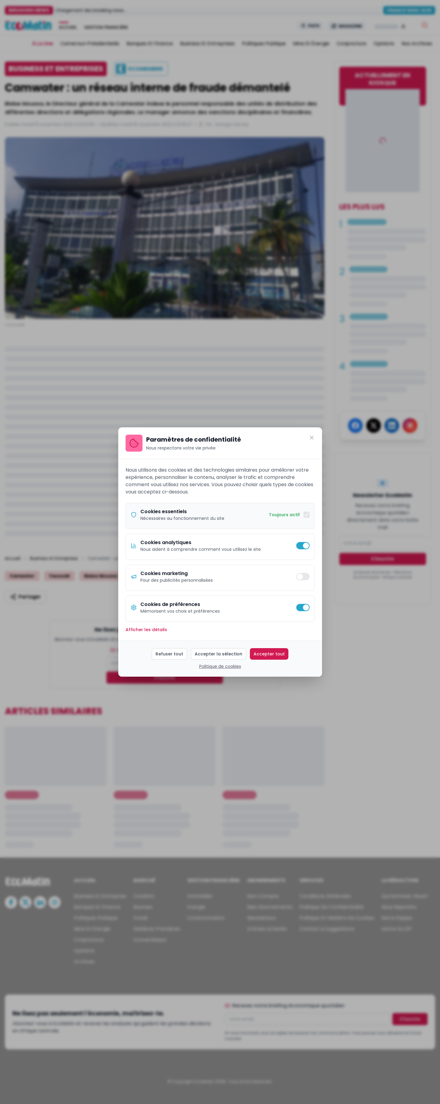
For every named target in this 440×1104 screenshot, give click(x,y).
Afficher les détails (146, 630)
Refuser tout (169, 654)
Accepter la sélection (218, 654)
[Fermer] (311, 437)
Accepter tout (269, 654)
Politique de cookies (220, 666)
